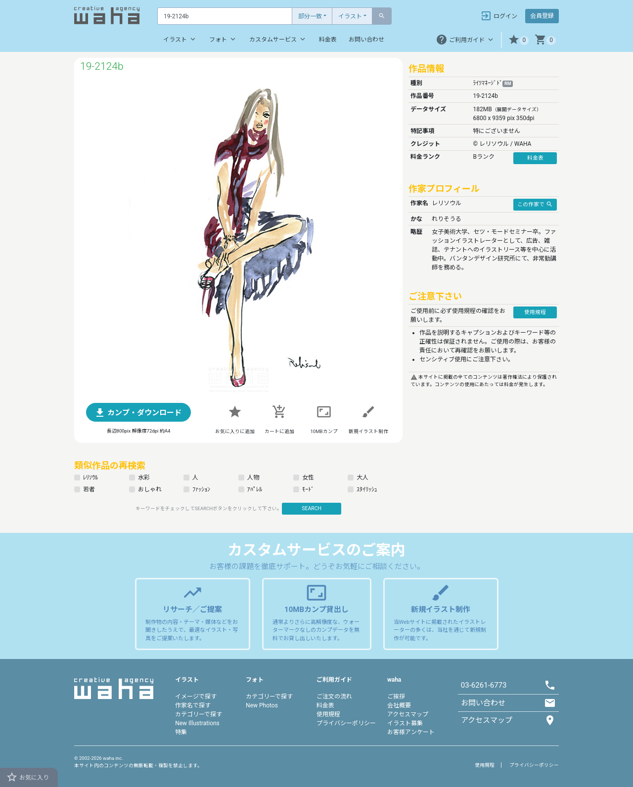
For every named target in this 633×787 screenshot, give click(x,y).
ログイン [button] (498, 16)
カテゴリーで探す (198, 714)
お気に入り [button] (27, 777)
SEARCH (311, 508)
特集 (181, 732)
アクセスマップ (407, 714)
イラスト (350, 16)
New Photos (262, 705)
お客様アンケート (411, 732)
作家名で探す (193, 705)
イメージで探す (196, 696)
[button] (518, 40)
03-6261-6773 (484, 685)
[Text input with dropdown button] (224, 16)
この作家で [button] (535, 204)
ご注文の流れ (334, 696)
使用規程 (328, 714)
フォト (223, 39)
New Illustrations (197, 723)
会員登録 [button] (542, 15)
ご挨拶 (396, 696)
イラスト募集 (405, 723)
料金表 (328, 39)
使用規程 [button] (535, 312)
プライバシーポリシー (346, 723)
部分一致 (310, 16)
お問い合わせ (366, 39)
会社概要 (399, 705)
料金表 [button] (535, 158)
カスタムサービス (278, 39)
